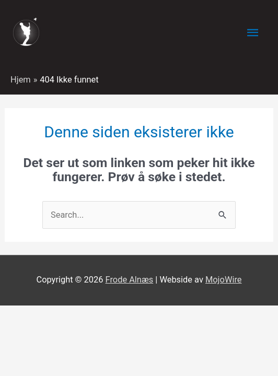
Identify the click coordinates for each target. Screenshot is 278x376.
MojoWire (223, 280)
